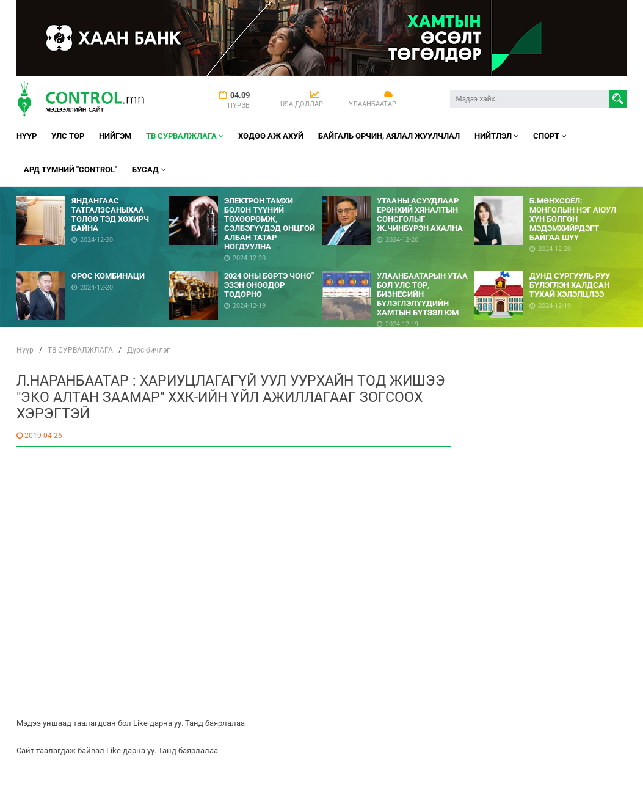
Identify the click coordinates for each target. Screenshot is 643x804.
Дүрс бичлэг (148, 350)
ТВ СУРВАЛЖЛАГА (184, 136)
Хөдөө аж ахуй (270, 136)
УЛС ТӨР (67, 136)
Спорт (549, 136)
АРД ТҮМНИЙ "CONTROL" (70, 169)
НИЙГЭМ (115, 136)
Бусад (148, 169)
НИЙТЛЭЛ (496, 136)
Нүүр (26, 136)
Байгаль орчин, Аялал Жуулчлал (389, 136)
